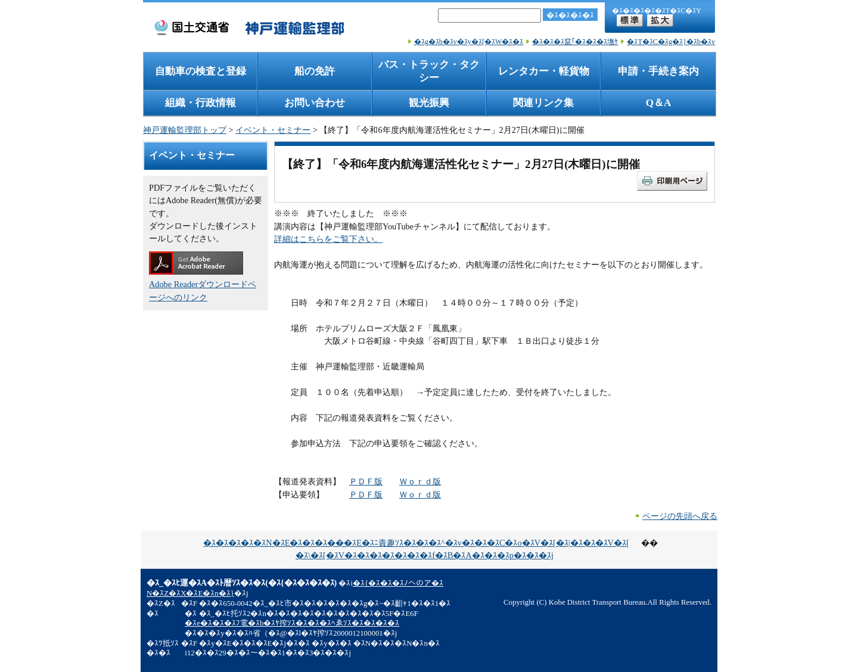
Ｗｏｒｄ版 (420, 481)
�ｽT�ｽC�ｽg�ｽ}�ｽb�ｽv (671, 42)
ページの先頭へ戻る (679, 516)
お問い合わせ (314, 102)
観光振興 (429, 102)
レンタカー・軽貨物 (543, 71)
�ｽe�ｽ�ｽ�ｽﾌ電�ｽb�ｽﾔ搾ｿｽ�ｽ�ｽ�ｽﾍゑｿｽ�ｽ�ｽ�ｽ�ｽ (292, 623)
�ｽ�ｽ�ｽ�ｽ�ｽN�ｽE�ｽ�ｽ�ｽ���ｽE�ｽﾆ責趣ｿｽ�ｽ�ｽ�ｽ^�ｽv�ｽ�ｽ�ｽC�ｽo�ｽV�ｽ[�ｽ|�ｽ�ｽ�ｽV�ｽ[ (416, 542)
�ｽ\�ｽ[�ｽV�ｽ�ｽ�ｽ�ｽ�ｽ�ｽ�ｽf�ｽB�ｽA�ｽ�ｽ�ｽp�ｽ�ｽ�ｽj (425, 555)
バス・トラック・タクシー (429, 71)
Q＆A (659, 102)
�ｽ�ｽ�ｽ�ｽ (570, 15)
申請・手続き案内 (658, 71)
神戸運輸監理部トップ (184, 130)
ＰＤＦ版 (366, 481)
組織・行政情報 (200, 102)
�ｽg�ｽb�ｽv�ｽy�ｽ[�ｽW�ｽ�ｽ (469, 42)
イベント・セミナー (272, 130)
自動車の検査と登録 (200, 71)
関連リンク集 (543, 102)
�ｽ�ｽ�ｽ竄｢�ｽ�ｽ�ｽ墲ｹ (575, 42)
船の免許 (314, 71)
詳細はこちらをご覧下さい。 (328, 239)
